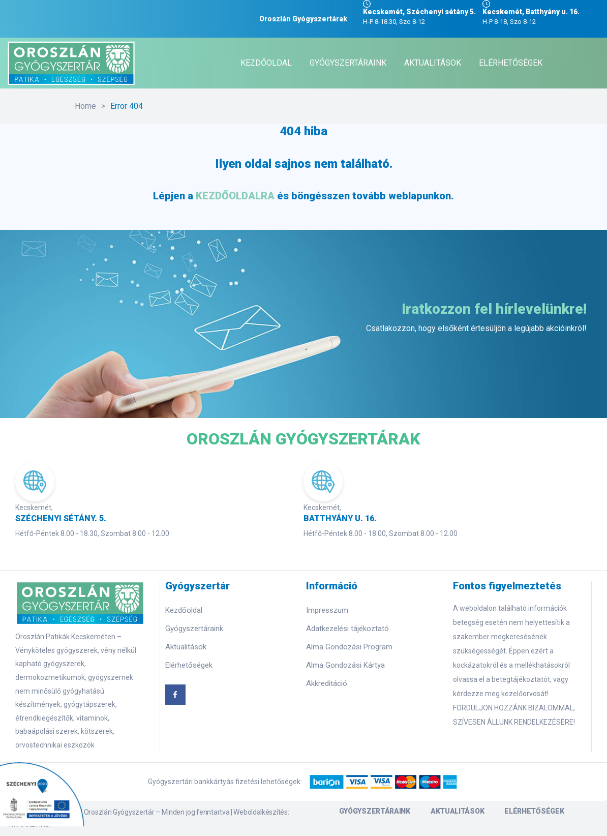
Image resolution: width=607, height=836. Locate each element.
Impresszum (327, 610)
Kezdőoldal (183, 610)
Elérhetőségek (189, 665)
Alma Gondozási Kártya (345, 665)
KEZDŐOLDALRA (235, 196)
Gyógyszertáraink (194, 628)
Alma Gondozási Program (349, 646)
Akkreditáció (326, 683)
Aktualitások (185, 646)
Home (85, 106)
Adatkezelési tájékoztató (347, 628)
